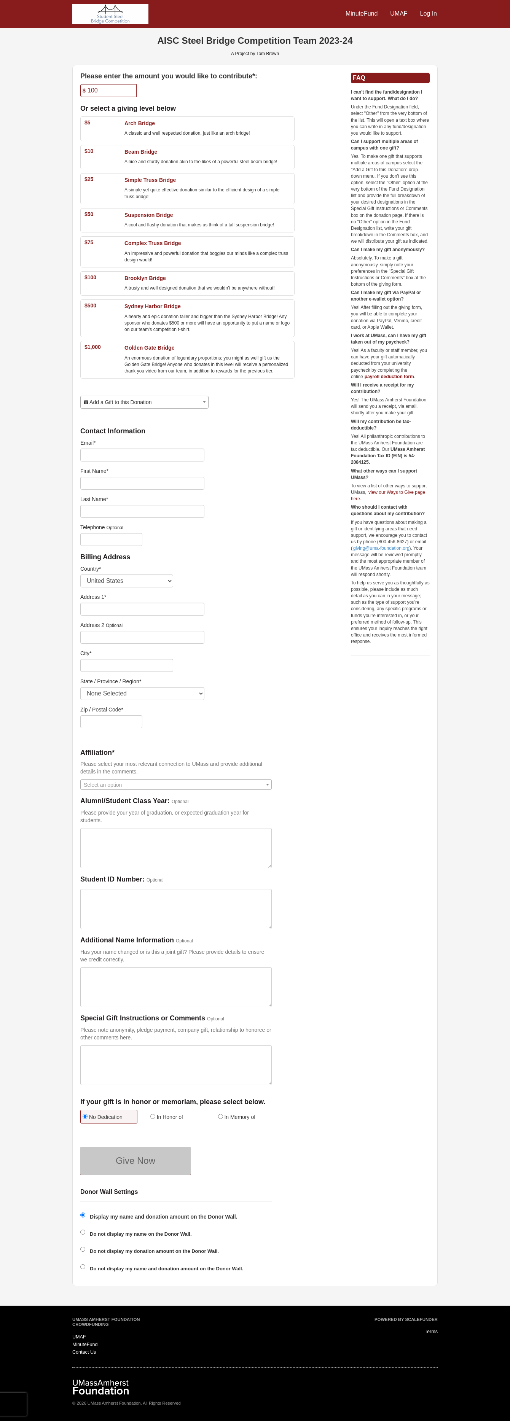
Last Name (94, 499)
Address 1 (93, 597)
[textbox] (144, 402)
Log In (428, 13)
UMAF (398, 13)
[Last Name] (142, 511)
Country (90, 569)
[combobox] (144, 402)
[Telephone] (111, 539)
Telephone (92, 527)
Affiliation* (97, 752)
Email (88, 443)
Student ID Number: (112, 879)
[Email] (142, 455)
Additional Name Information (127, 940)
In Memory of (237, 1117)
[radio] (108, 1117)
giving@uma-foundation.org (381, 548)
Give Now (135, 1160)
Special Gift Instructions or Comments (142, 1018)
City (86, 653)
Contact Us (84, 1352)
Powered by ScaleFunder (406, 1319)
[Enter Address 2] (142, 637)
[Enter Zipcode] (111, 721)
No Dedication (103, 1117)
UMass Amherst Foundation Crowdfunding (106, 1322)
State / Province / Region (110, 681)
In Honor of (166, 1117)
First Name (94, 471)
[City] (126, 665)
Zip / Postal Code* (101, 710)
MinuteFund (362, 13)
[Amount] (108, 90)
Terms (431, 1331)
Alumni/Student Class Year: (125, 801)
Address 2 (92, 625)
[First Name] (142, 483)
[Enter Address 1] (142, 609)
